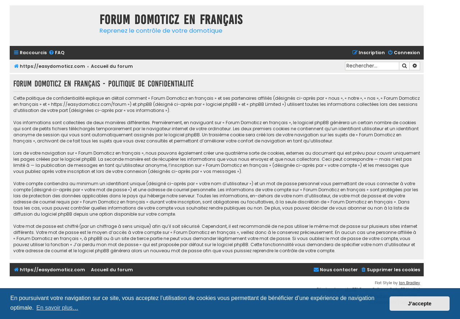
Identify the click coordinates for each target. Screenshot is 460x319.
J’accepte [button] (420, 303)
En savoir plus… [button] (57, 308)
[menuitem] (56, 53)
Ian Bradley (409, 283)
